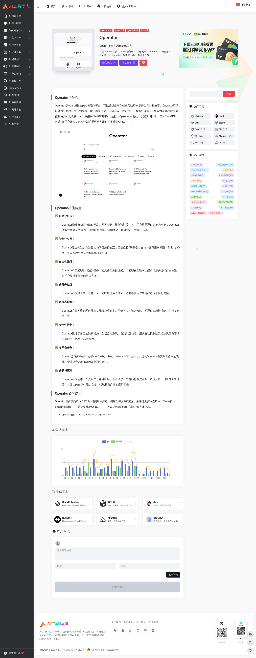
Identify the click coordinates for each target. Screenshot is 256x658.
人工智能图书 (199, 170)
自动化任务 (143, 55)
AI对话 (228, 181)
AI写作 (196, 207)
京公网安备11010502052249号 (103, 650)
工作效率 (145, 30)
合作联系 (141, 622)
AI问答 (228, 197)
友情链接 (153, 622)
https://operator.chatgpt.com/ (93, 414)
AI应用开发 (198, 213)
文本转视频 (198, 202)
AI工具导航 (61, 650)
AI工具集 (227, 207)
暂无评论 (63, 531)
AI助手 (196, 181)
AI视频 (196, 164)
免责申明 (128, 622)
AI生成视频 (226, 175)
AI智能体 (165, 51)
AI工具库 (215, 213)
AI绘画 (228, 170)
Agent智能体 (106, 30)
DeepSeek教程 (199, 191)
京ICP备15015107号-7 (76, 650)
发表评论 (173, 574)
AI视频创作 (225, 164)
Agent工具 (119, 30)
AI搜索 (196, 197)
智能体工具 (128, 55)
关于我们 (116, 622)
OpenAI (116, 55)
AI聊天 (228, 186)
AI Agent (153, 51)
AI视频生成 (198, 186)
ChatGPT (104, 55)
